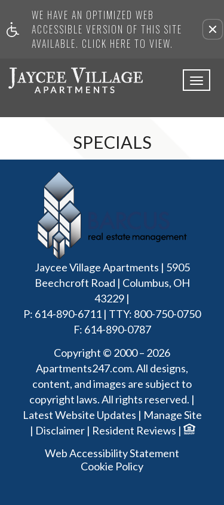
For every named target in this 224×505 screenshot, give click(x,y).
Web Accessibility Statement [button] (112, 453)
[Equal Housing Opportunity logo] (188, 430)
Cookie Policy (112, 466)
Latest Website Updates (79, 415)
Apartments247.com (84, 369)
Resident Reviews (134, 431)
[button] (212, 29)
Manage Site (172, 415)
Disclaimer (60, 431)
